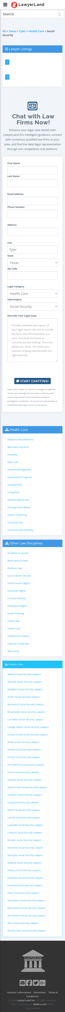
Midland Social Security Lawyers (25, 862)
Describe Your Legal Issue (21, 315)
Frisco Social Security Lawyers (23, 772)
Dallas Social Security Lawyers (23, 742)
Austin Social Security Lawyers (24, 696)
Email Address (15, 194)
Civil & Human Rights (19, 583)
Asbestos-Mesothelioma (20, 439)
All (4, 31)
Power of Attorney (17, 514)
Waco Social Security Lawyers (23, 923)
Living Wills (13, 492)
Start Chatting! (32, 381)
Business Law (15, 568)
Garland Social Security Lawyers (24, 779)
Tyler (22, 31)
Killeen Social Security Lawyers (24, 810)
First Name (13, 163)
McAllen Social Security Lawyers (24, 840)
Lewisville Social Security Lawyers (25, 825)
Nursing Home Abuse (19, 507)
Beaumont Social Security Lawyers (26, 704)
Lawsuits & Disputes (18, 643)
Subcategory (14, 299)
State (10, 255)
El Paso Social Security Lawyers (24, 757)
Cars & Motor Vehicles (19, 575)
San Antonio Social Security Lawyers (27, 915)
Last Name (13, 176)
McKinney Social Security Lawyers (25, 847)
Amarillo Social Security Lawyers (25, 681)
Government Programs (20, 477)
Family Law (13, 620)
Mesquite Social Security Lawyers (25, 855)
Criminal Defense (17, 598)
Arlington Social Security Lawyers (25, 689)
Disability (12, 454)
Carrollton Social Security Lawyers (25, 719)
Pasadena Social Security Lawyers (25, 877)
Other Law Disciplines (26, 543)
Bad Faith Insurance (18, 447)
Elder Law (13, 462)
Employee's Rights (17, 605)
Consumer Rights (17, 590)
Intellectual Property (18, 636)
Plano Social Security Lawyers (23, 892)
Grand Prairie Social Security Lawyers (27, 787)
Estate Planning (16, 613)
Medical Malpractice (18, 499)
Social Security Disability (20, 529)
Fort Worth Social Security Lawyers (26, 764)
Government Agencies (19, 469)
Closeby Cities (15, 664)
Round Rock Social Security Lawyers (26, 908)
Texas (12, 31)
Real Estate (13, 651)
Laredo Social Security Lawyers (24, 817)
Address (12, 224)
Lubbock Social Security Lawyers (25, 832)
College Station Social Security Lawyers (28, 727)
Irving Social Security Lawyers (23, 802)
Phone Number (16, 207)
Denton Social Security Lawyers (24, 749)
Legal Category (15, 286)
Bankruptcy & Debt (18, 560)
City (9, 242)
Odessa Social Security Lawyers (24, 870)
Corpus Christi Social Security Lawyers (28, 734)
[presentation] (32, 369)
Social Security (15, 522)
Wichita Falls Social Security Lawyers (27, 930)
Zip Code (12, 268)
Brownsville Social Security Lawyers (26, 711)
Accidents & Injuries (18, 553)
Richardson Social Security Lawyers (26, 900)
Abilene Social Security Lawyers (24, 674)
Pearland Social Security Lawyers (25, 885)
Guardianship (15, 484)
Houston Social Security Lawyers (25, 794)
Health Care (36, 31)
